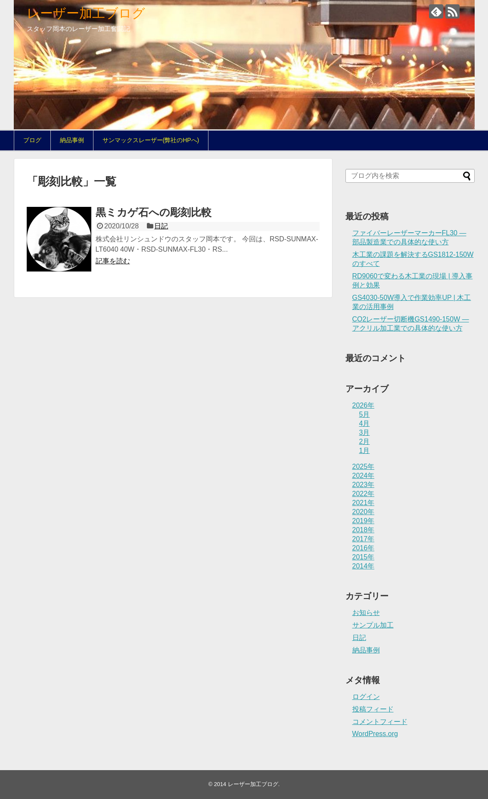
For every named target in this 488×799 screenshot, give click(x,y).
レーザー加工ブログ (86, 13)
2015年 (363, 557)
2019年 (363, 520)
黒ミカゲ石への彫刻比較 (153, 212)
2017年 (363, 539)
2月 (364, 441)
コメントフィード (379, 721)
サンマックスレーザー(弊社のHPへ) (151, 140)
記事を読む (113, 261)
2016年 (363, 548)
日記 (161, 226)
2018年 (363, 530)
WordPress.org (375, 733)
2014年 (363, 566)
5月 (364, 414)
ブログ (32, 140)
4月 (364, 423)
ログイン (366, 696)
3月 (364, 432)
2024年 (363, 475)
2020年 (363, 511)
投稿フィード (373, 709)
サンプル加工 (373, 625)
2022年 (363, 493)
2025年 (363, 466)
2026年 (363, 405)
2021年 (363, 502)
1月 (364, 450)
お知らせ (366, 612)
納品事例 (72, 140)
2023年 (363, 484)
